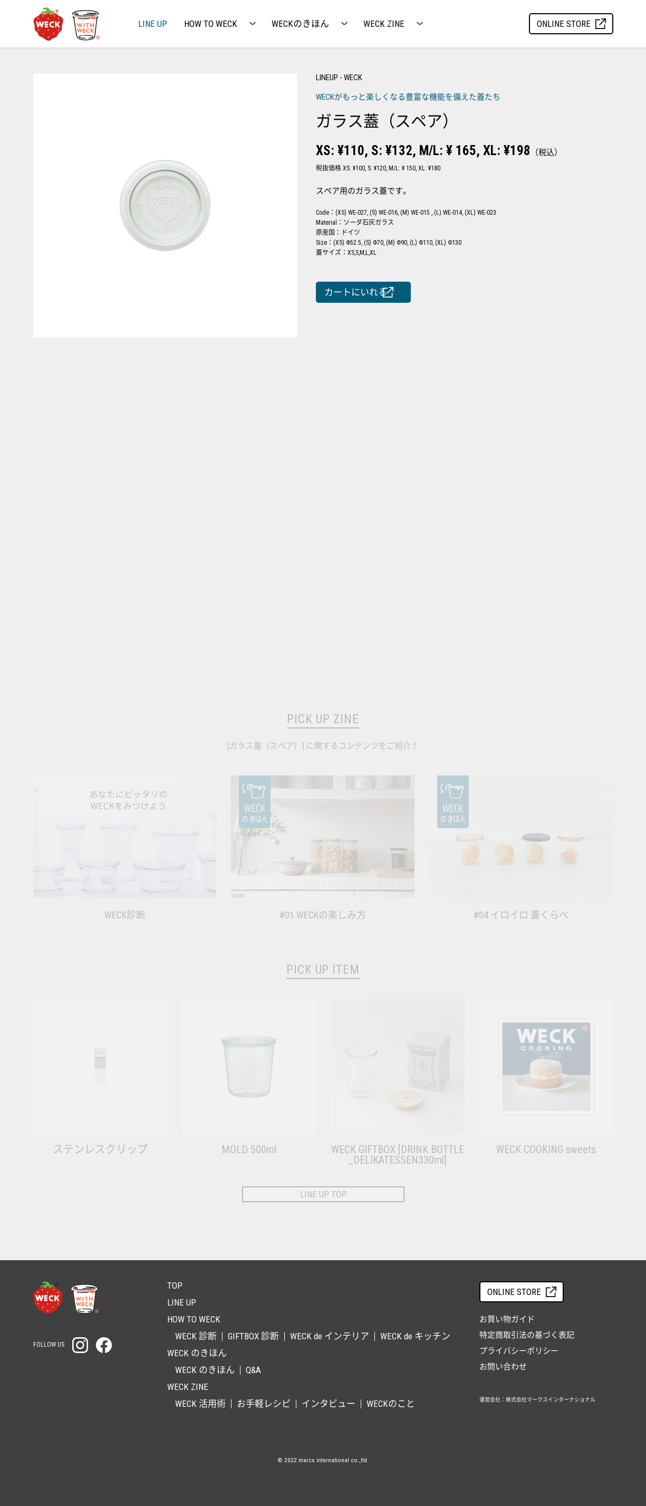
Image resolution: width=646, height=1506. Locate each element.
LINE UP (152, 24)
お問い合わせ (503, 1366)
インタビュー (328, 1403)
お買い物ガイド (507, 1319)
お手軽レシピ (264, 1403)
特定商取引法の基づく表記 (526, 1335)
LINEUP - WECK (339, 77)
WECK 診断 (196, 1336)
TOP (174, 1285)
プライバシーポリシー (518, 1351)
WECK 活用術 (200, 1403)
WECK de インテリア (329, 1336)
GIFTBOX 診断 (253, 1336)
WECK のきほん (205, 1370)
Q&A (253, 1370)
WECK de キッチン (415, 1336)
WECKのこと (391, 1403)
